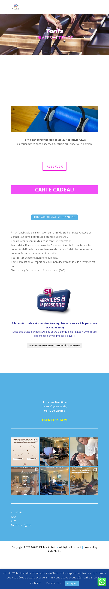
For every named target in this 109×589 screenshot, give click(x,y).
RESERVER (54, 166)
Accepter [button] (72, 583)
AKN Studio (54, 551)
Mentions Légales (21, 525)
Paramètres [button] (53, 583)
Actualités (16, 512)
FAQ (13, 516)
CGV (13, 521)
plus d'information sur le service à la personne (54, 345)
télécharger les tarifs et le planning (54, 217)
